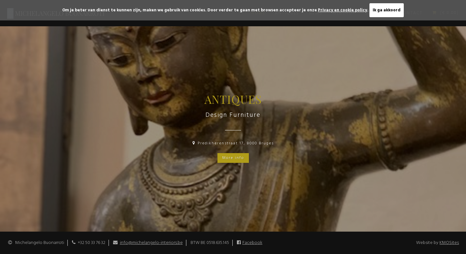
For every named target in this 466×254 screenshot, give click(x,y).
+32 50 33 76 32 (91, 243)
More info (233, 158)
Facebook (252, 243)
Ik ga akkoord (387, 10)
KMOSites (449, 243)
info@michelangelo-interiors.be (151, 243)
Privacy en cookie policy (342, 10)
